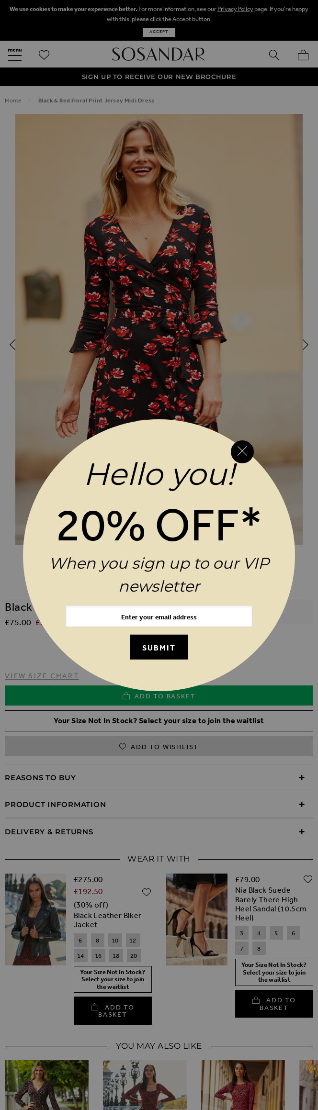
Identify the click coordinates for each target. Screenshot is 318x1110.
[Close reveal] (242, 451)
